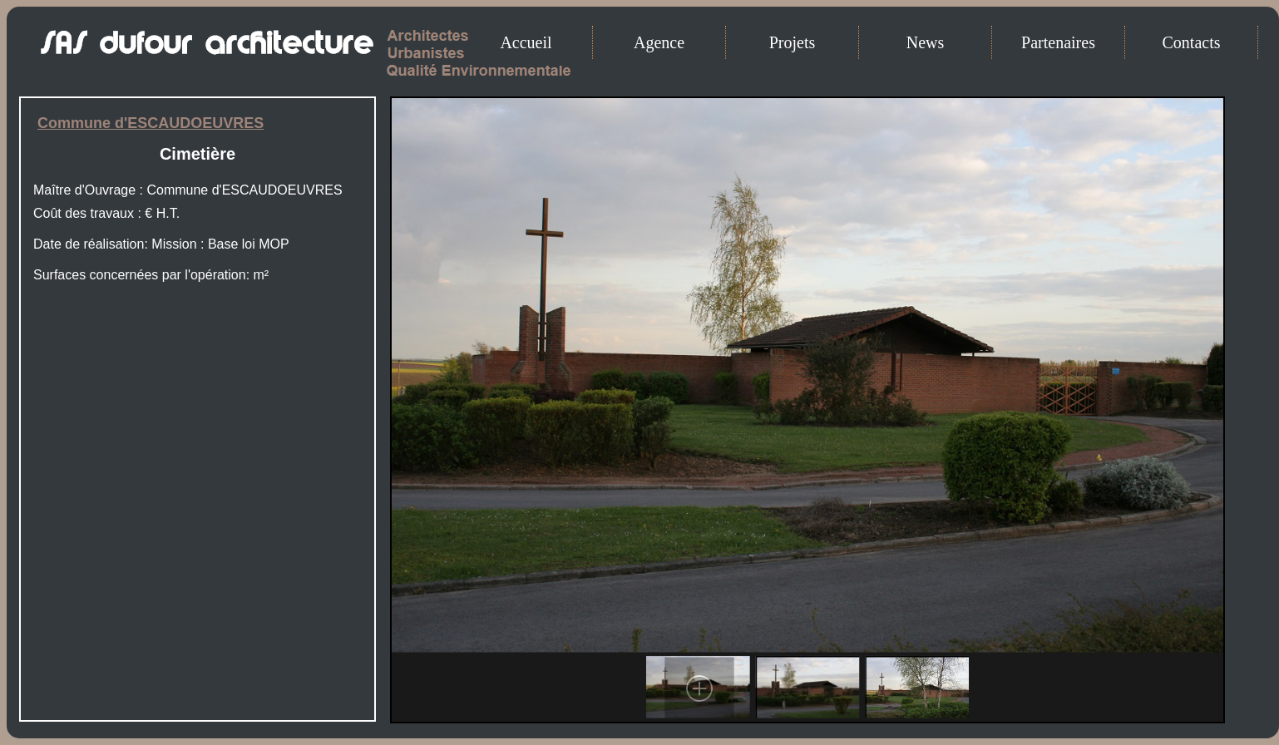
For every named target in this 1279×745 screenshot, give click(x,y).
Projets (792, 42)
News (925, 42)
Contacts (1192, 42)
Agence (659, 42)
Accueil (525, 42)
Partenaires (1058, 42)
